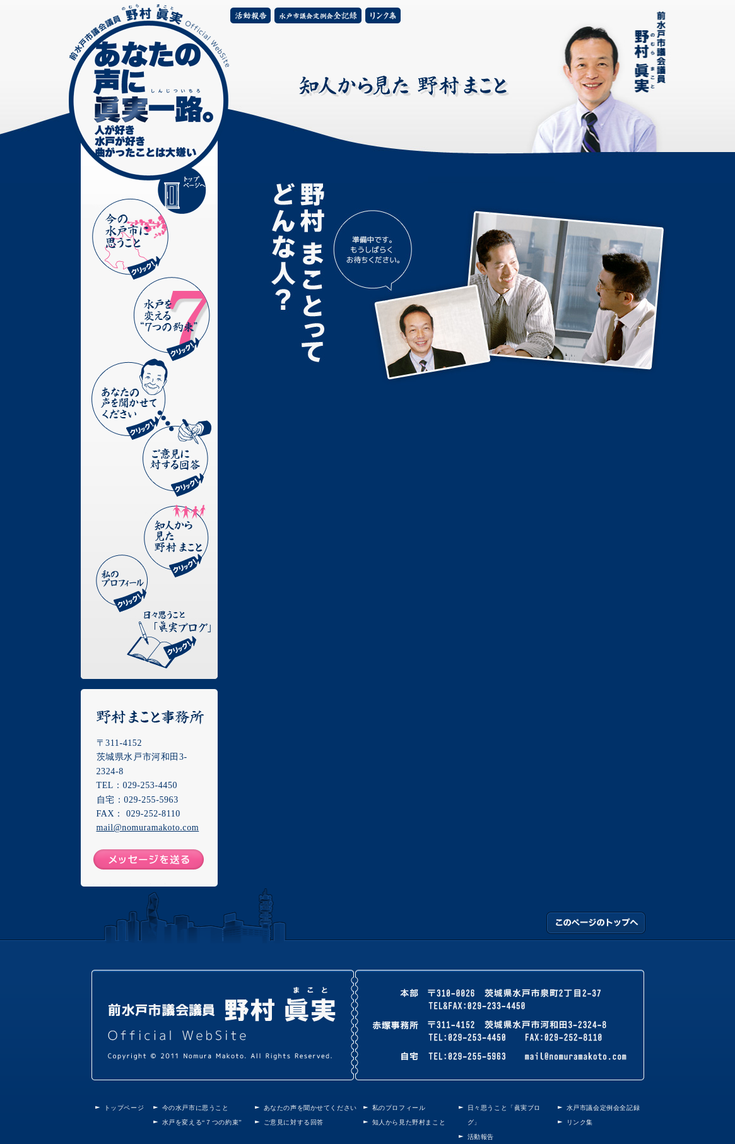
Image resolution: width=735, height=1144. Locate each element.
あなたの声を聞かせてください (129, 399)
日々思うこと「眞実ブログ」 (169, 640)
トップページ (124, 1107)
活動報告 (250, 15)
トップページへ (182, 189)
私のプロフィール (123, 583)
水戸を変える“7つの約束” (171, 319)
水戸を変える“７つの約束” (202, 1122)
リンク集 (383, 15)
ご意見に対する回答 (177, 458)
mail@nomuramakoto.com (148, 827)
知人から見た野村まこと (176, 541)
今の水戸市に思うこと (130, 239)
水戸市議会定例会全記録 (318, 15)
